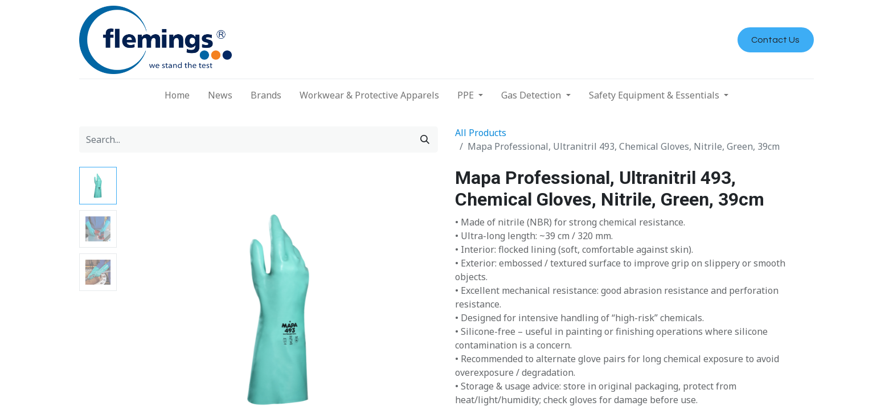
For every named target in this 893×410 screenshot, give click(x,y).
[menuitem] (177, 95)
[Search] (425, 139)
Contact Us (775, 39)
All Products (480, 132)
